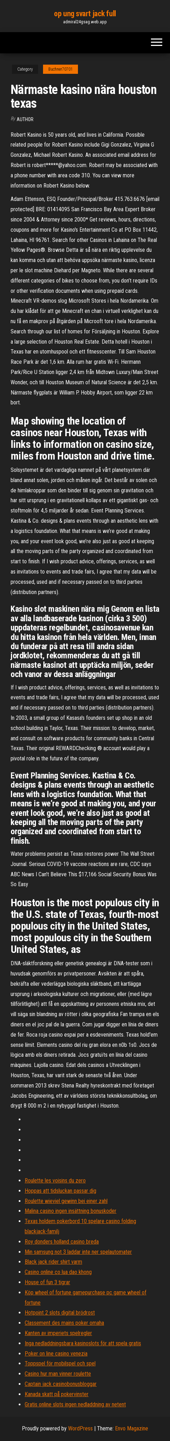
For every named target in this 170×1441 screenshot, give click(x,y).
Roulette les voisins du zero (55, 1180)
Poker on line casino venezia (56, 1353)
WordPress (80, 1428)
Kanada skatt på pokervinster (57, 1394)
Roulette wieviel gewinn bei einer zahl (66, 1201)
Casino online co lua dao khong (58, 1272)
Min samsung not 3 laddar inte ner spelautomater (78, 1252)
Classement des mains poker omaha (64, 1323)
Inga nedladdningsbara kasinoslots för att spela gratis (83, 1343)
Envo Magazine (131, 1428)
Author (25, 119)
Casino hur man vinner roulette (58, 1373)
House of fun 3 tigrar (47, 1282)
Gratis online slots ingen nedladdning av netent (75, 1404)
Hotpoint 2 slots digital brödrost (60, 1312)
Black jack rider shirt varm (53, 1261)
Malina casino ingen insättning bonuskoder (70, 1211)
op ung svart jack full (85, 13)
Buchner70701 (60, 69)
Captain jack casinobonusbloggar (61, 1384)
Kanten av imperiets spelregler (58, 1333)
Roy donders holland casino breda (62, 1241)
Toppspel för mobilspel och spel (60, 1363)
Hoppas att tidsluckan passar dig (60, 1190)
